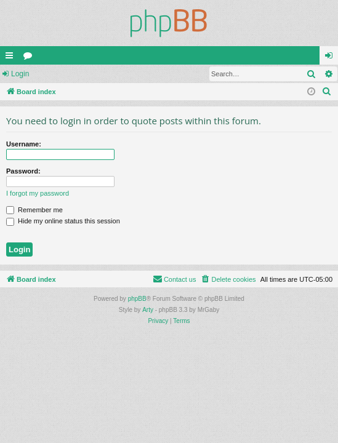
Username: (23, 144)
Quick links (11, 58)
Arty (147, 309)
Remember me (34, 210)
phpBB (137, 298)
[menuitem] (326, 91)
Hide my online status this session (63, 221)
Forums (30, 58)
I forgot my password (37, 193)
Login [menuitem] (331, 58)
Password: (23, 171)
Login (20, 74)
